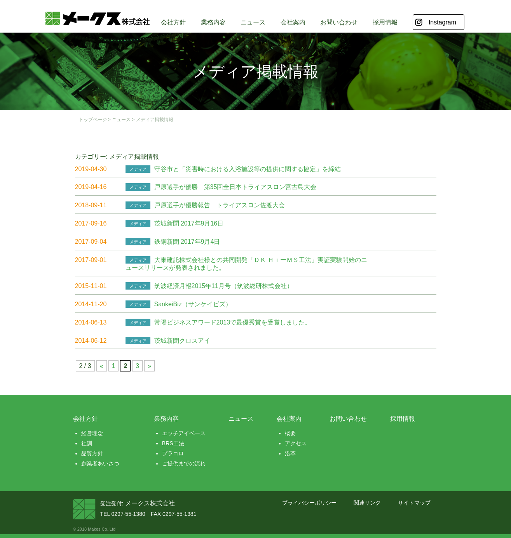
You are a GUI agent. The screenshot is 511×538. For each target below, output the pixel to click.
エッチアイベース (184, 433)
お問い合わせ (339, 22)
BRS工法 (173, 443)
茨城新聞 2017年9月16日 (189, 223)
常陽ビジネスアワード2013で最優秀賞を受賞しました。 (232, 322)
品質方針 (92, 453)
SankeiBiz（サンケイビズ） (193, 304)
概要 (290, 433)
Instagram (442, 22)
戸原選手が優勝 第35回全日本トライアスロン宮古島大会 (235, 187)
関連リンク (367, 503)
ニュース (253, 22)
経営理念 (92, 433)
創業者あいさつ (100, 463)
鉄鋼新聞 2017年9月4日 (187, 241)
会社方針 (173, 22)
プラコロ (173, 453)
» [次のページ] (149, 366)
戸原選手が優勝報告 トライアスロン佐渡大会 (219, 205)
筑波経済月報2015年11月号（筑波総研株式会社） (223, 286)
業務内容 (213, 22)
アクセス (296, 443)
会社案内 (293, 22)
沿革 (290, 453)
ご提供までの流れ (184, 463)
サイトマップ (414, 503)
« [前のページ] (101, 366)
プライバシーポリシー (309, 503)
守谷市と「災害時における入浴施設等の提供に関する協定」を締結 (247, 169)
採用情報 (385, 22)
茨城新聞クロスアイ (182, 340)
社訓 (86, 443)
